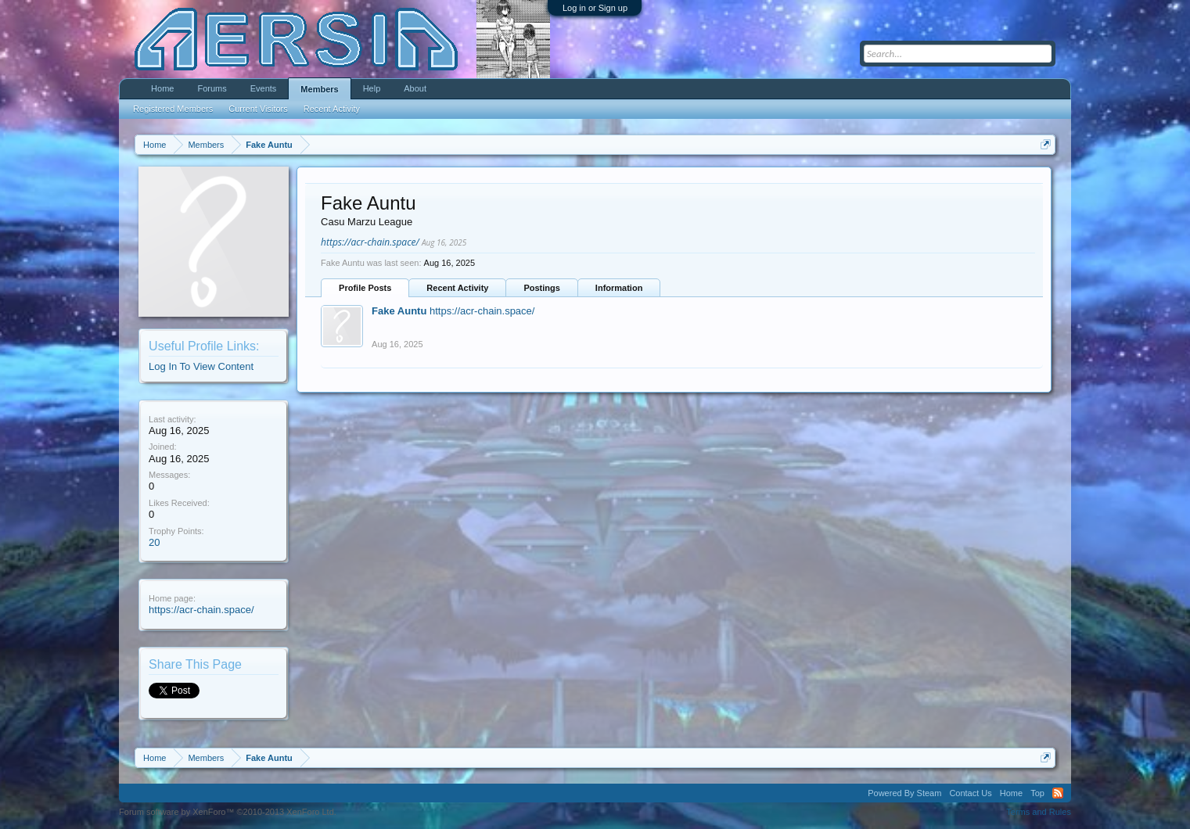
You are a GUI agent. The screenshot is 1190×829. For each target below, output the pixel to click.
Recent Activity (457, 287)
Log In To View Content (201, 366)
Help (372, 88)
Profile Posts (365, 287)
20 (154, 542)
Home (162, 88)
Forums (211, 88)
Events (263, 88)
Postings (541, 287)
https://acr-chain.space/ (201, 609)
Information (619, 287)
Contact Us (970, 793)
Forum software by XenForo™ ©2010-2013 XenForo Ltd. (227, 811)
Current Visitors (258, 108)
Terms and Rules (1038, 811)
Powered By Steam (904, 793)
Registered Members (173, 108)
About (415, 88)
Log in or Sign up (595, 8)
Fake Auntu (399, 311)
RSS (1057, 793)
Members (319, 89)
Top (1037, 793)
